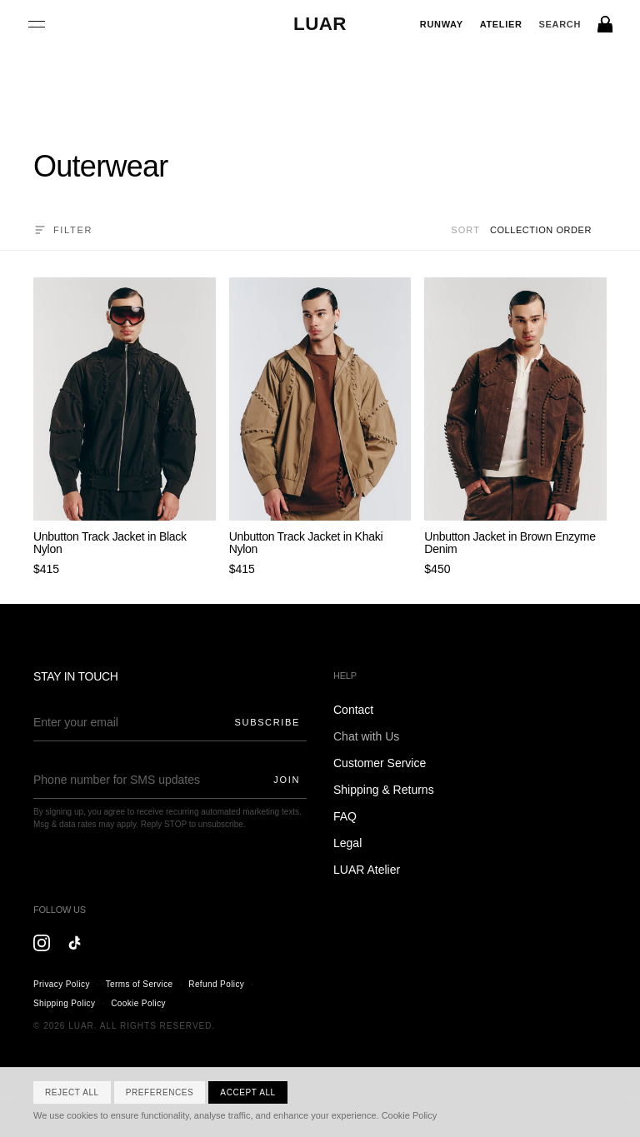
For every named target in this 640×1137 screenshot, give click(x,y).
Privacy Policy (61, 984)
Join (286, 780)
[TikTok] (75, 943)
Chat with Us (366, 736)
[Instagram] (41, 943)
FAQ (345, 816)
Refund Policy (216, 984)
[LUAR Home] (320, 24)
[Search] (560, 24)
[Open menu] (37, 24)
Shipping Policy (64, 1003)
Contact (353, 709)
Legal (347, 843)
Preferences (160, 1092)
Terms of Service (139, 984)
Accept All (247, 1092)
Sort (465, 230)
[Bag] (605, 24)
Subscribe (267, 722)
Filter (62, 230)
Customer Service (379, 763)
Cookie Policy (138, 1003)
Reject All (72, 1092)
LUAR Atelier (366, 869)
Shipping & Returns (383, 789)
